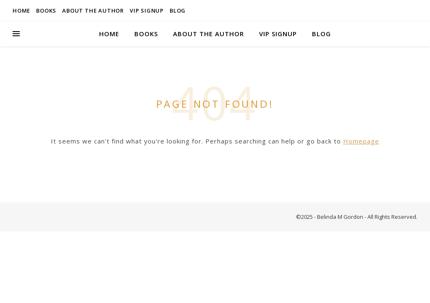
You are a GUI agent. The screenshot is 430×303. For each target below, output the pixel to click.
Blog (178, 10)
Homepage (361, 141)
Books (46, 10)
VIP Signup (147, 10)
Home (21, 10)
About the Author (93, 10)
